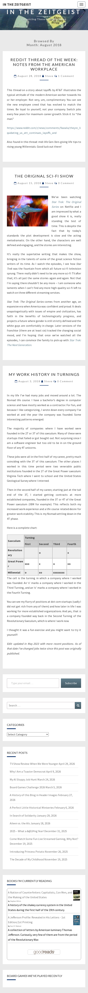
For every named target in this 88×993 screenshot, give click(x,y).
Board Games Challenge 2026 (27, 787)
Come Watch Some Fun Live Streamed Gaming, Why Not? (44, 839)
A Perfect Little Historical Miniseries (32, 807)
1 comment (66, 75)
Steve (49, 75)
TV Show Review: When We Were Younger (34, 763)
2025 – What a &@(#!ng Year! (27, 831)
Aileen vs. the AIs (20, 823)
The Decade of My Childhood (27, 859)
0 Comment (66, 183)
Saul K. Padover (15, 926)
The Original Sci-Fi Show (44, 176)
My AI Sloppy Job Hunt (23, 779)
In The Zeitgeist (17, 4)
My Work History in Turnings (44, 374)
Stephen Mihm (15, 901)
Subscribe (71, 683)
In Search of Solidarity (23, 815)
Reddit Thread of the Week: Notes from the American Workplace (44, 64)
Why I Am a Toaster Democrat (28, 771)
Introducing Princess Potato (27, 851)
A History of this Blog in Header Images (33, 795)
